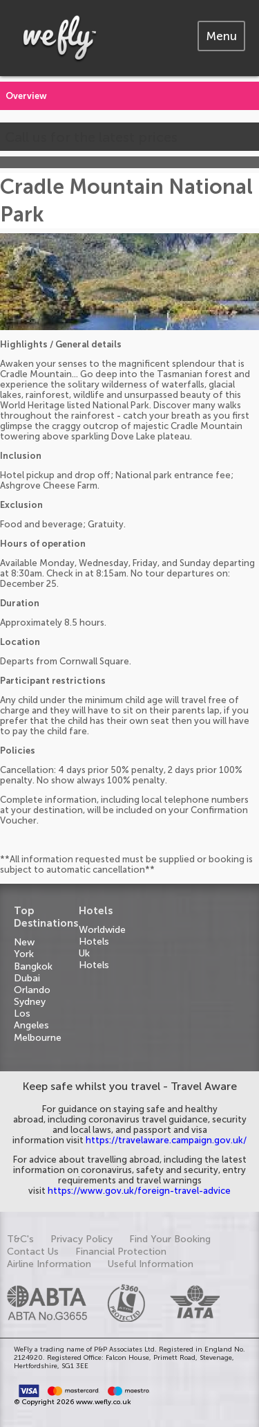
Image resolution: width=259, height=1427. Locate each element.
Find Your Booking (170, 1239)
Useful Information (150, 1264)
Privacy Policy (81, 1239)
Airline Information (49, 1264)
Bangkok (33, 966)
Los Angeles (31, 1019)
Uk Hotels (94, 959)
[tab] (221, 36)
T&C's (20, 1239)
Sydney (30, 1002)
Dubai (27, 978)
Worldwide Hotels (102, 935)
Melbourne (37, 1038)
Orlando (32, 990)
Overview (26, 96)
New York (24, 948)
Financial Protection (120, 1251)
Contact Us (33, 1251)
